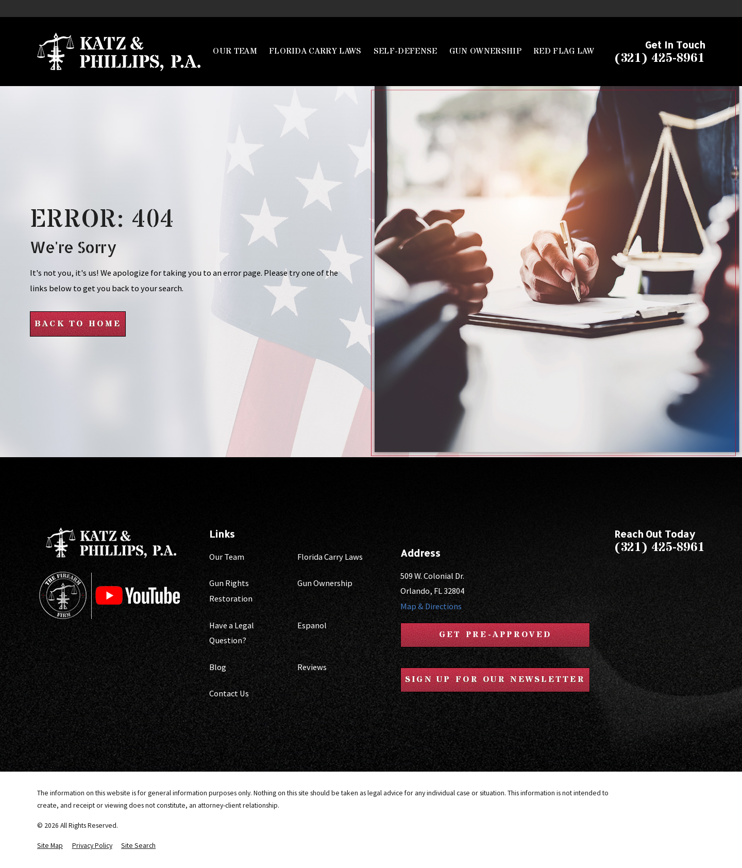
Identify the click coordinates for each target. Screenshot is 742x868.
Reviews (312, 667)
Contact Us (229, 693)
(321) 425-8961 (659, 59)
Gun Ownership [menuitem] (485, 51)
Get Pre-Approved (495, 635)
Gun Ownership (324, 583)
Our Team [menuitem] (235, 51)
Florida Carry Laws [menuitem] (315, 51)
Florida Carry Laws (330, 557)
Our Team (226, 557)
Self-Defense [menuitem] (405, 51)
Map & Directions (430, 606)
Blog (217, 667)
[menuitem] (50, 846)
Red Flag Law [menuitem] (563, 51)
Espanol (312, 625)
